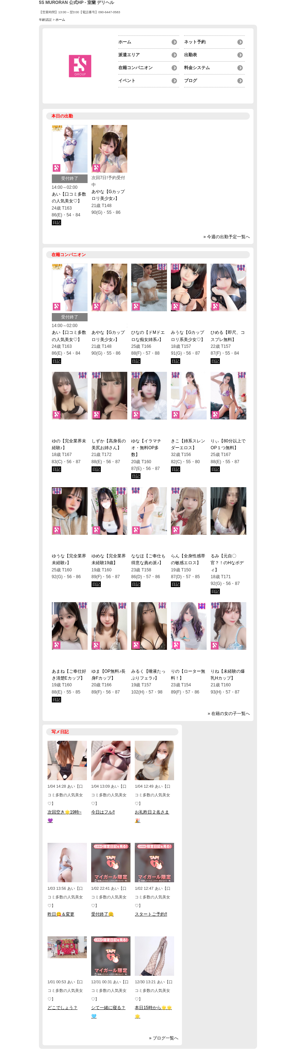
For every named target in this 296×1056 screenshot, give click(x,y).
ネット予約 (195, 41)
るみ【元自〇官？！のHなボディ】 (227, 562)
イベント (126, 80)
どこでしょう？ (63, 1007)
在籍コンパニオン (135, 67)
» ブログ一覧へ (163, 1038)
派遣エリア (129, 54)
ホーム (124, 41)
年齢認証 (45, 19)
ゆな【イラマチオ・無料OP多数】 (146, 447)
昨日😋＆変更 (61, 914)
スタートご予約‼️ (151, 914)
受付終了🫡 (102, 914)
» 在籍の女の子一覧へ (229, 713)
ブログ (190, 80)
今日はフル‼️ (103, 812)
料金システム (197, 67)
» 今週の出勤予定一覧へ (226, 236)
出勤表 (190, 54)
